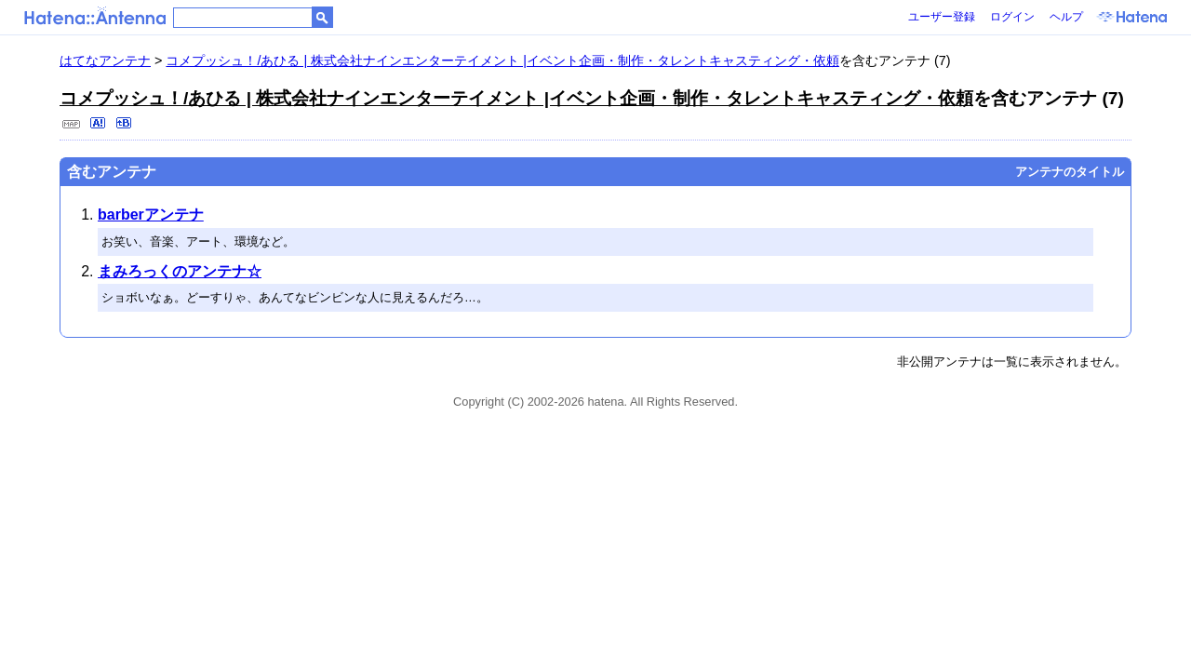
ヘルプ (1066, 16)
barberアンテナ (151, 214)
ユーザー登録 (941, 16)
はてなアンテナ (105, 60)
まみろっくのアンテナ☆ (179, 271)
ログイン (1012, 16)
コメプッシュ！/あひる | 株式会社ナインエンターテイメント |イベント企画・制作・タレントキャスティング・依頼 (502, 60)
